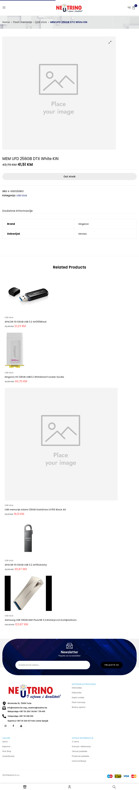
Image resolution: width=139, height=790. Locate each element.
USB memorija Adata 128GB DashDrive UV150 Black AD (35, 509)
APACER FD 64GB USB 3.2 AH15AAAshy (26, 564)
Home (6, 22)
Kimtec (83, 233)
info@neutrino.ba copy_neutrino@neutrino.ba (27, 708)
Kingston (84, 224)
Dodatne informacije (17, 211)
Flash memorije (22, 22)
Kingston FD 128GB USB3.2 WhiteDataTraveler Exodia (34, 376)
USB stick (41, 22)
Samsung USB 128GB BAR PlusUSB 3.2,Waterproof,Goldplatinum (41, 620)
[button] (133, 7)
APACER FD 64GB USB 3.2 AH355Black (26, 321)
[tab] (17, 211)
